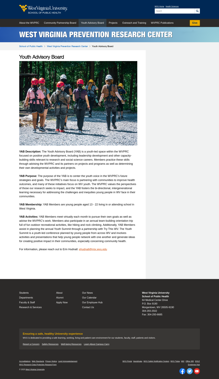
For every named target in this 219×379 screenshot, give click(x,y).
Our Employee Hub (92, 302)
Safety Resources (50, 344)
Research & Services (30, 307)
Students (24, 293)
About (59, 293)
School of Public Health (31, 46)
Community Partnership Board (60, 23)
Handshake (137, 361)
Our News (87, 293)
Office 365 (190, 361)
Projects (113, 23)
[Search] (197, 11)
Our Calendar (89, 297)
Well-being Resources (71, 344)
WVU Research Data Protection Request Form (38, 365)
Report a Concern (31, 344)
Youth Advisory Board (92, 23)
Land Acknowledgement (67, 361)
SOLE (197, 361)
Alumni (60, 297)
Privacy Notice (51, 361)
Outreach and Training (134, 23)
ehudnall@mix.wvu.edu (93, 249)
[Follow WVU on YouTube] (197, 371)
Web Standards (38, 361)
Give (194, 23)
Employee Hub (194, 365)
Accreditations (25, 361)
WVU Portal (127, 361)
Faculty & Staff (27, 302)
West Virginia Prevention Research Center (95, 34)
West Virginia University (35, 369)
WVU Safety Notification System (156, 361)
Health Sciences (172, 6)
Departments (26, 297)
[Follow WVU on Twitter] (190, 371)
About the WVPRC (29, 23)
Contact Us (88, 307)
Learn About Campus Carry (96, 344)
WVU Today (175, 361)
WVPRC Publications (162, 23)
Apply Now (62, 302)
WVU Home (159, 6)
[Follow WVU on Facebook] (182, 371)
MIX (182, 361)
